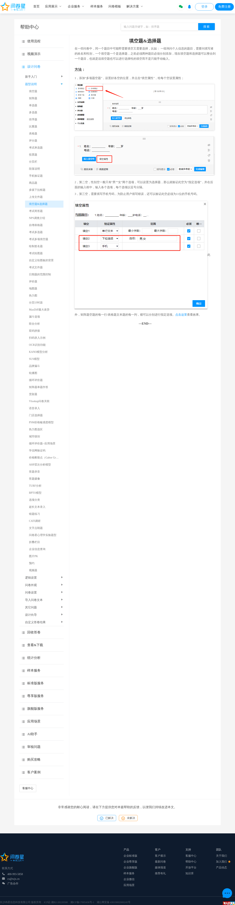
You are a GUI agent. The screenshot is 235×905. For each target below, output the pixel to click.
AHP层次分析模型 (40, 464)
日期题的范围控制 (40, 274)
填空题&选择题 (38, 204)
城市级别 (34, 436)
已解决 (107, 818)
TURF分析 (35, 485)
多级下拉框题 (37, 189)
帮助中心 (190, 861)
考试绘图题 (36, 253)
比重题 (33, 126)
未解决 (128, 818)
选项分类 (34, 499)
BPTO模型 (35, 492)
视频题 (33, 570)
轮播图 (33, 373)
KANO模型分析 (38, 351)
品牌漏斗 (34, 366)
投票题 (33, 154)
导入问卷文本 (44, 600)
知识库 (189, 873)
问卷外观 (44, 585)
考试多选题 (36, 232)
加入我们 (223, 861)
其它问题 (44, 607)
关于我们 (221, 855)
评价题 (33, 281)
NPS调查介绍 (37, 218)
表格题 (33, 133)
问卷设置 (44, 592)
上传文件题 (36, 196)
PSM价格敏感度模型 (41, 422)
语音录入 (34, 408)
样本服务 (129, 873)
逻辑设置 (44, 577)
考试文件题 (36, 267)
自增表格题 (36, 225)
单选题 (33, 105)
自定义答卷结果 (44, 622)
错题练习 (34, 513)
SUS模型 (34, 358)
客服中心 (27, 788)
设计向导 (44, 614)
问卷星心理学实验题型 (42, 535)
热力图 (33, 295)
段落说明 (34, 168)
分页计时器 (36, 302)
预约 (31, 563)
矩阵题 (33, 98)
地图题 (33, 288)
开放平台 (190, 867)
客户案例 (34, 772)
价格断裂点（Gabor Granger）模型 (46, 457)
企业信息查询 (37, 549)
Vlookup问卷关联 (39, 401)
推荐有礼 (160, 873)
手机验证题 (36, 175)
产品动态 (221, 867)
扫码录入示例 (37, 337)
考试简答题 (36, 211)
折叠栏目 (34, 542)
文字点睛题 (36, 528)
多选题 (33, 112)
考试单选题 (36, 147)
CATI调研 (35, 521)
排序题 (33, 119)
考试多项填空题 (38, 239)
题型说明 (44, 84)
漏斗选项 (34, 316)
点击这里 (181, 314)
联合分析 (34, 323)
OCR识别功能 (37, 344)
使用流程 (34, 41)
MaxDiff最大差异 (39, 309)
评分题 (33, 140)
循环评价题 (36, 380)
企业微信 (129, 879)
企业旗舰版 (130, 867)
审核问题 (34, 747)
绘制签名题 (36, 246)
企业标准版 (130, 855)
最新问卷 (160, 861)
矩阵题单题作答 (38, 387)
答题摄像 (34, 478)
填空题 (33, 91)
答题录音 (34, 471)
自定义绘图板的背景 (41, 260)
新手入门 (44, 76)
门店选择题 (36, 415)
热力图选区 (36, 429)
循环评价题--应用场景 (42, 443)
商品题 (33, 182)
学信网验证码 (37, 450)
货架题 (33, 394)
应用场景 (129, 885)
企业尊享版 (130, 861)
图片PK (33, 556)
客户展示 (160, 855)
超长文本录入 (37, 506)
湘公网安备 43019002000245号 (113, 902)
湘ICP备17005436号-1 (82, 902)
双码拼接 (34, 330)
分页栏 (33, 161)
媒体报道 (160, 867)
